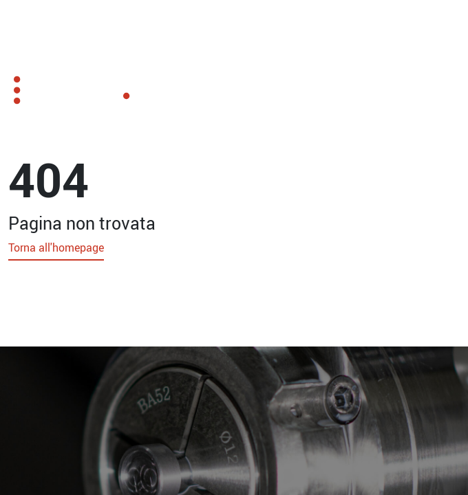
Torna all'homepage (56, 247)
